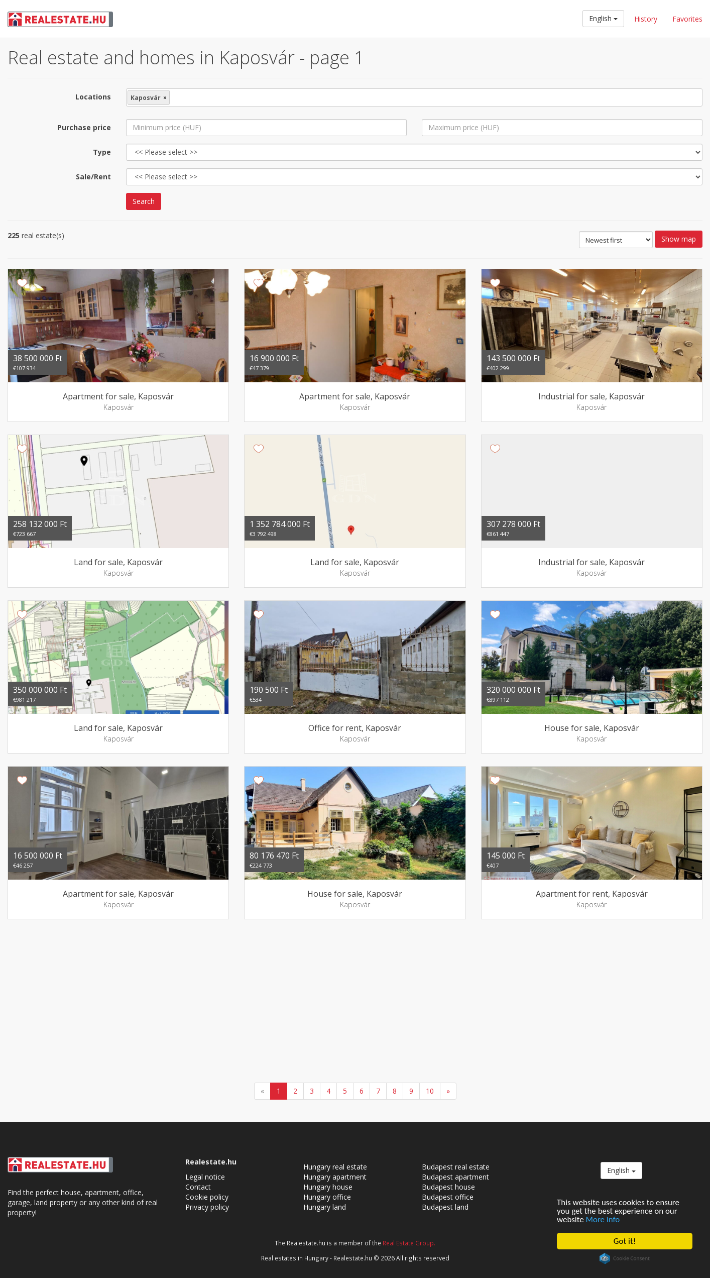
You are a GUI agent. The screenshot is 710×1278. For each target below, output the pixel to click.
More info (603, 1220)
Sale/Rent (93, 176)
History (645, 19)
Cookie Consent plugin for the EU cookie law (625, 1258)
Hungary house (327, 1187)
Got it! (625, 1241)
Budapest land (445, 1207)
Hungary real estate (335, 1167)
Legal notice (205, 1177)
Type (102, 152)
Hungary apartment (335, 1177)
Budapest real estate (456, 1167)
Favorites (687, 19)
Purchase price (84, 127)
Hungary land (324, 1207)
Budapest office (448, 1197)
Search (144, 201)
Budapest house (448, 1187)
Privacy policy (207, 1207)
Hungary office (327, 1197)
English (603, 18)
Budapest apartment (455, 1177)
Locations (93, 96)
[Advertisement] (355, 1002)
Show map (678, 239)
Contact (198, 1187)
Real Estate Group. (409, 1243)
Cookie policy (206, 1197)
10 (430, 1091)
